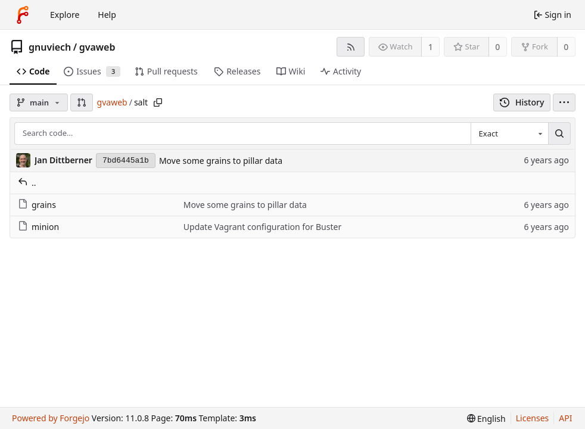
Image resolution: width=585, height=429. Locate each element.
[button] (81, 102)
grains (37, 204)
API (565, 418)
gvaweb (97, 47)
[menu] (564, 102)
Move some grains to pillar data (220, 160)
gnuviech (50, 47)
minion (38, 226)
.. (27, 182)
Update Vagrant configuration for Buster (262, 226)
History (522, 102)
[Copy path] (158, 102)
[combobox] (509, 133)
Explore (64, 14)
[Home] (22, 15)
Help (107, 14)
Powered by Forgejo (50, 418)
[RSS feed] (351, 47)
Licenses (532, 418)
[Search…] (559, 133)
